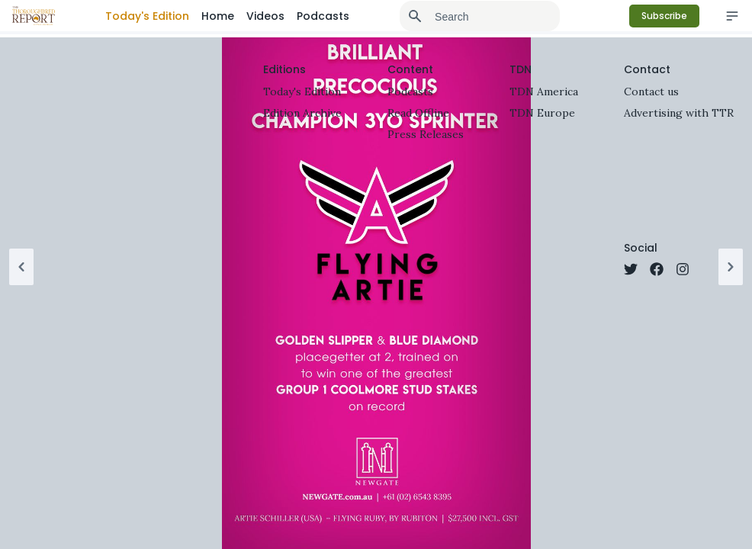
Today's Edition (147, 16)
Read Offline (418, 113)
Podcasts (323, 16)
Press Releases (425, 134)
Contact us (651, 91)
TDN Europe (542, 113)
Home (217, 16)
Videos (265, 16)
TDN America (543, 91)
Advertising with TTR (679, 113)
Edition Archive (302, 113)
